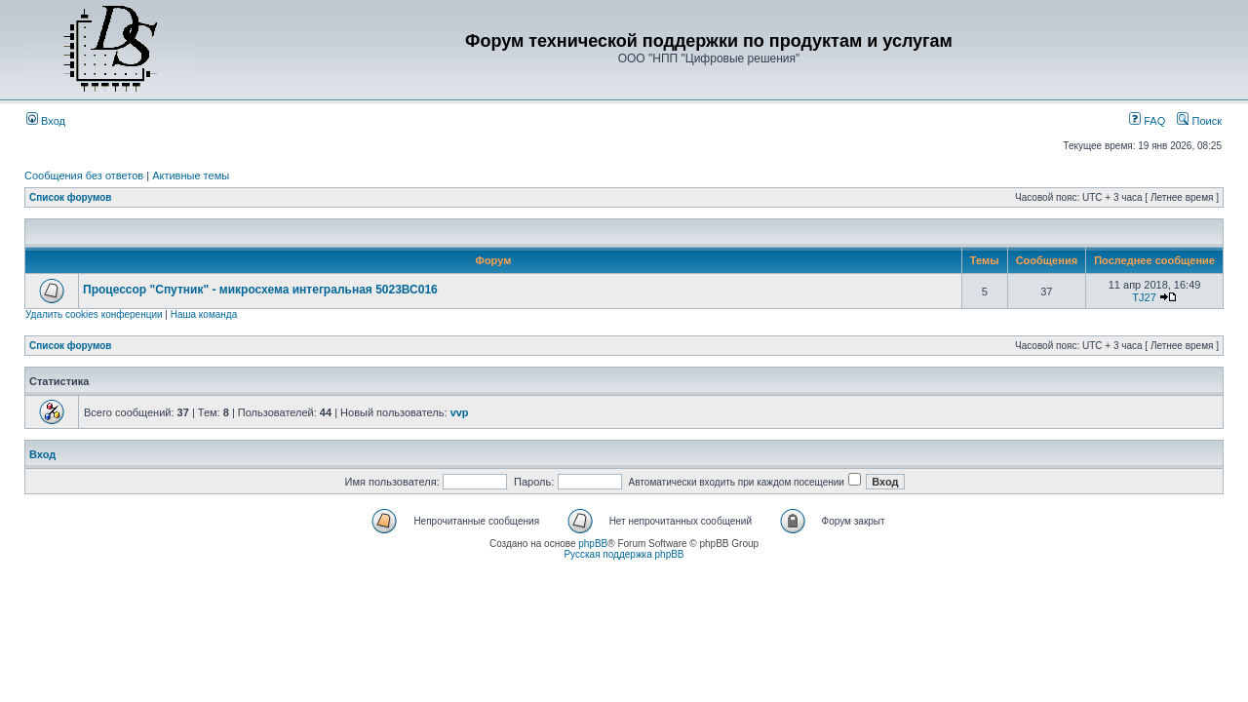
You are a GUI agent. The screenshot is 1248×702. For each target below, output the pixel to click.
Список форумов (70, 197)
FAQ (1147, 121)
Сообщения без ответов (83, 175)
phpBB (592, 543)
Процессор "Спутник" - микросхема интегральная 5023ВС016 (260, 289)
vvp (459, 412)
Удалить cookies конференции (94, 314)
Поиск (1199, 121)
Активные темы (190, 175)
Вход (45, 121)
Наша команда (204, 314)
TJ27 (1143, 297)
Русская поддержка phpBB (623, 554)
